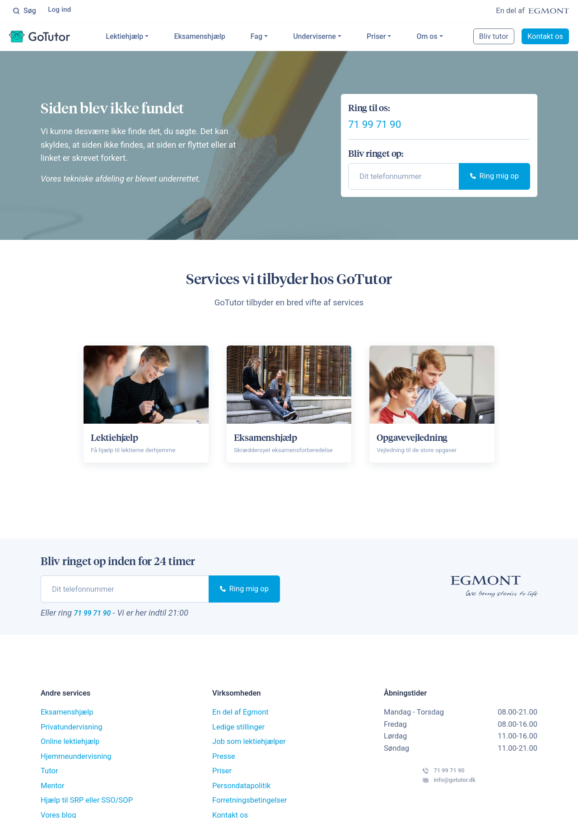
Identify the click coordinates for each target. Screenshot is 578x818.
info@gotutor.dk (427, 806)
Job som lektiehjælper (249, 758)
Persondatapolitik (241, 802)
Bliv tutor (493, 37)
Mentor (53, 802)
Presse (223, 773)
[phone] (403, 190)
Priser (390, 37)
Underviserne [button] (329, 37)
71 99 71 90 (393, 132)
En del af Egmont (240, 729)
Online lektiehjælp (70, 758)
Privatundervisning (72, 743)
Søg (24, 11)
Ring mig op (494, 190)
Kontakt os (545, 37)
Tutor (49, 788)
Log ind (61, 11)
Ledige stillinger (238, 743)
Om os (441, 37)
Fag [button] (270, 37)
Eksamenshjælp (213, 37)
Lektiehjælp (139, 37)
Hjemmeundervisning (76, 773)
